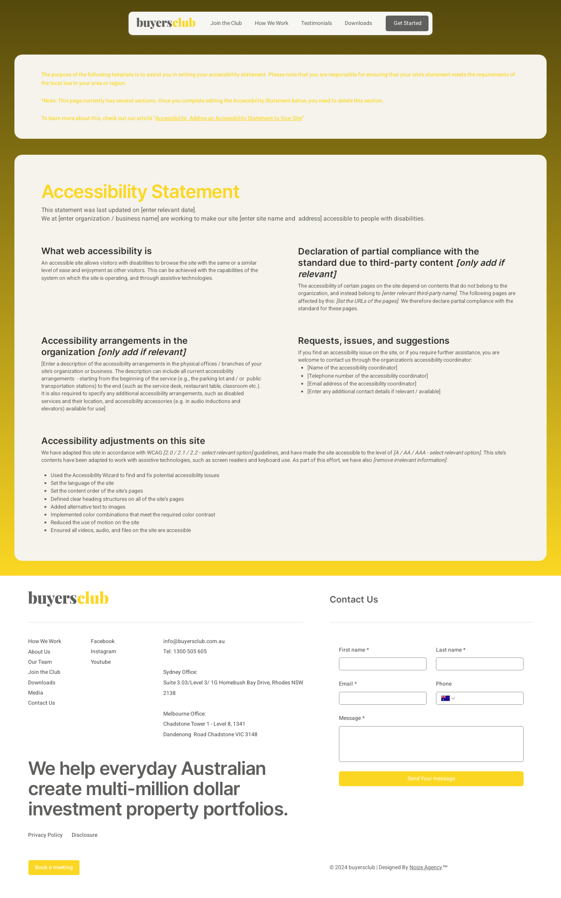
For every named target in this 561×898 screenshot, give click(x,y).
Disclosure (84, 835)
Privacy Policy (45, 835)
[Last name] (477, 664)
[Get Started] (407, 23)
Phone (444, 684)
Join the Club (44, 672)
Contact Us (41, 703)
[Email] (380, 698)
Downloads (41, 683)
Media (35, 693)
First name (354, 650)
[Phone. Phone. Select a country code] (448, 698)
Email (348, 684)
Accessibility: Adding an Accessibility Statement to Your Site (228, 118)
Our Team (40, 662)
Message (352, 718)
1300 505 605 (190, 651)
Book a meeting (54, 867)
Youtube (101, 662)
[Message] (431, 744)
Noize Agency (425, 867)
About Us (39, 652)
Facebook (103, 641)
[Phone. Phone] (487, 698)
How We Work (44, 641)
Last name (451, 650)
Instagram (103, 651)
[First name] (380, 664)
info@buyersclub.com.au (194, 641)
